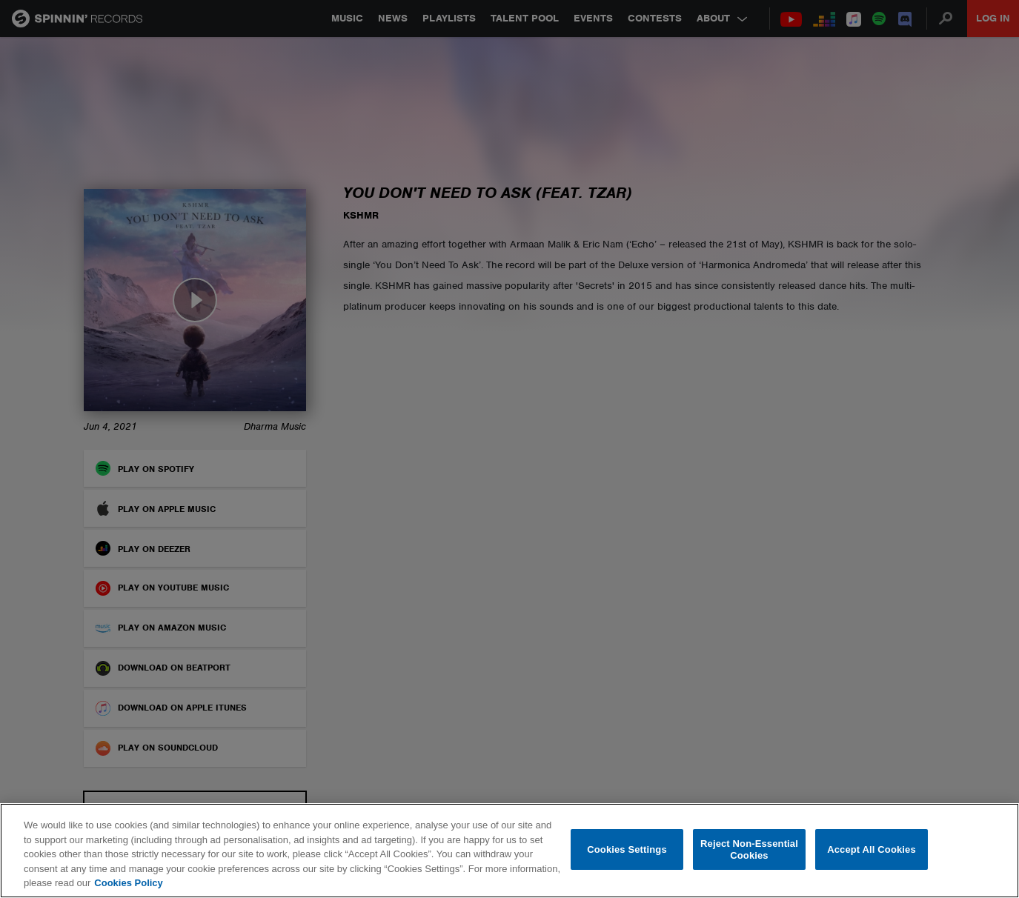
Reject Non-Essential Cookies (749, 849)
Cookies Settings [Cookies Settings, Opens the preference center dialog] (627, 849)
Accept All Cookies (871, 849)
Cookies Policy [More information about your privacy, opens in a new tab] (128, 882)
